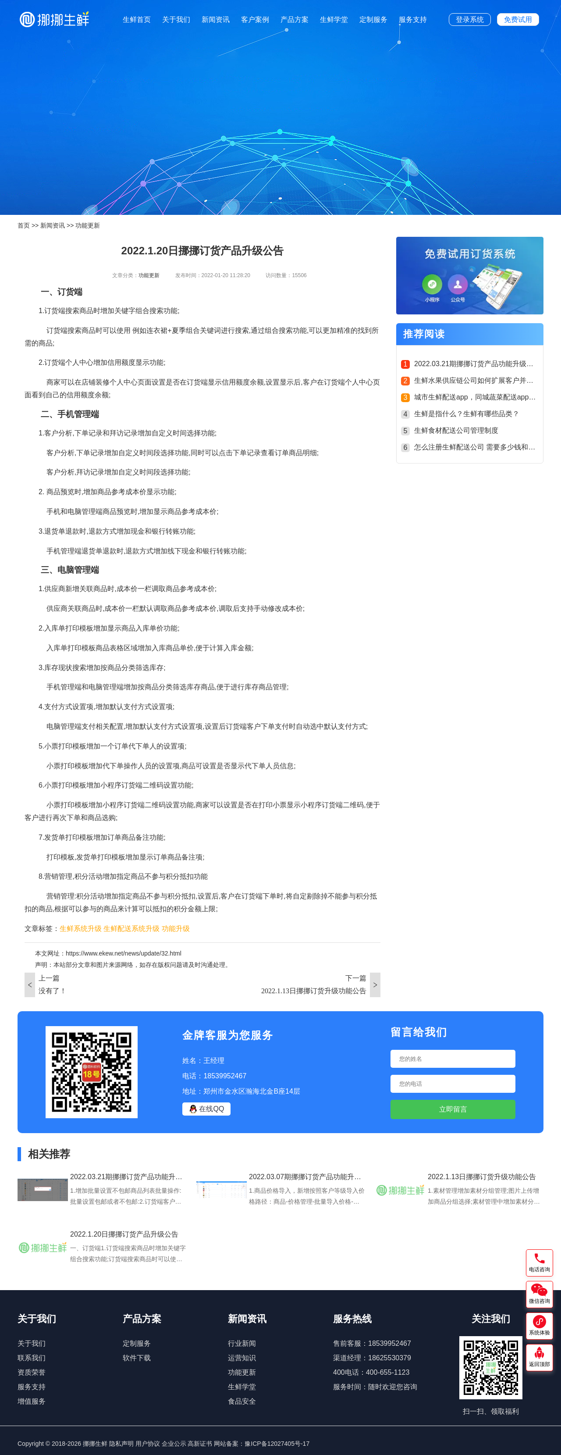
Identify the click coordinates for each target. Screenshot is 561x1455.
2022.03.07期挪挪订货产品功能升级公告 (312, 1176)
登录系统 (470, 19)
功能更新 (87, 225)
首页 (24, 225)
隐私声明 (121, 1443)
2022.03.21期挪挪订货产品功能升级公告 (477, 363)
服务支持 (413, 19)
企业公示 (174, 1443)
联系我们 (32, 1358)
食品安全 (242, 1401)
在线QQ (206, 1109)
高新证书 (200, 1443)
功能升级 (176, 928)
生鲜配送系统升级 (131, 928)
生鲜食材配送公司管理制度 (456, 430)
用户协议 (147, 1443)
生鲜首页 (137, 19)
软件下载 (137, 1358)
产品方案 (294, 19)
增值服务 (32, 1401)
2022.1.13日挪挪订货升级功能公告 (313, 990)
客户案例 (255, 19)
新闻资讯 (216, 19)
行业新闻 (242, 1343)
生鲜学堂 (334, 19)
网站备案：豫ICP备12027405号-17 (261, 1443)
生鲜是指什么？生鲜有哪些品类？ (466, 413)
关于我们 (176, 19)
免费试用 (518, 19)
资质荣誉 (32, 1372)
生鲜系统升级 (81, 928)
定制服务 (373, 19)
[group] (469, 276)
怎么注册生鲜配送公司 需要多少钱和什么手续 (485, 447)
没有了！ (53, 990)
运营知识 (242, 1358)
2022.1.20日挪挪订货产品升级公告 (124, 1234)
